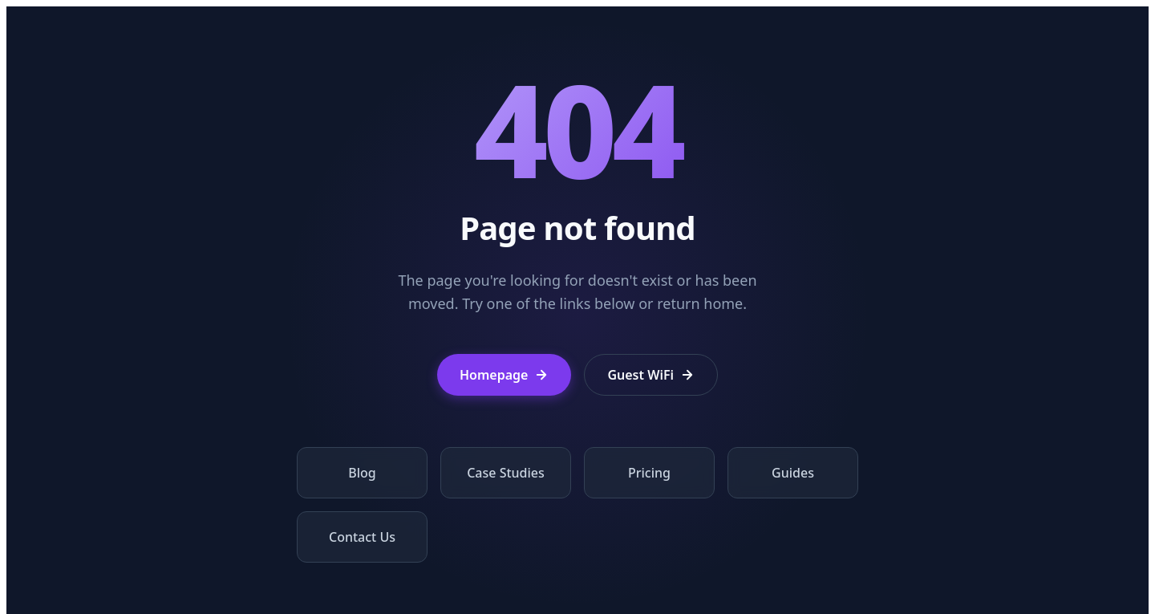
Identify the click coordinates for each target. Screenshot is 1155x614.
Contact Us (362, 537)
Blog (361, 473)
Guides (793, 473)
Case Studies (506, 473)
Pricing (649, 473)
